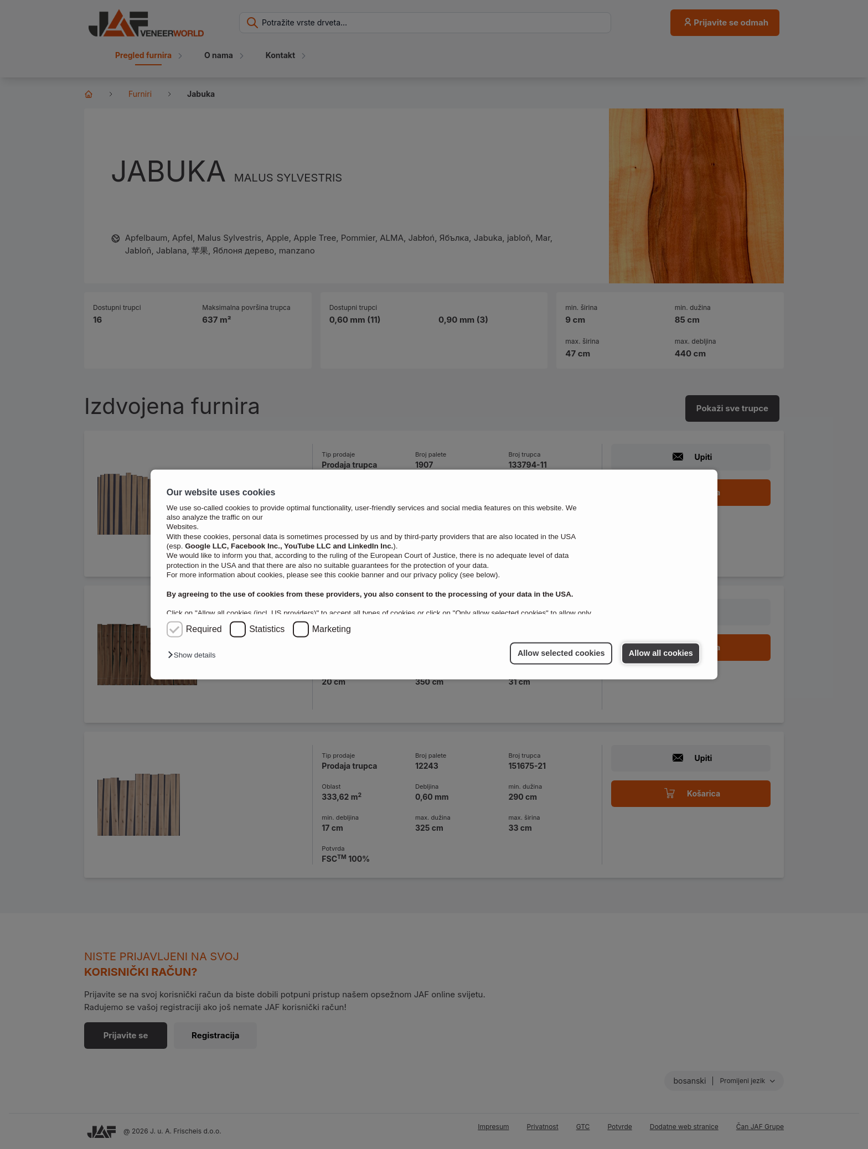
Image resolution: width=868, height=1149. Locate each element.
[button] (194, 655)
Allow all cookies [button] (661, 653)
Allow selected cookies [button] (561, 653)
